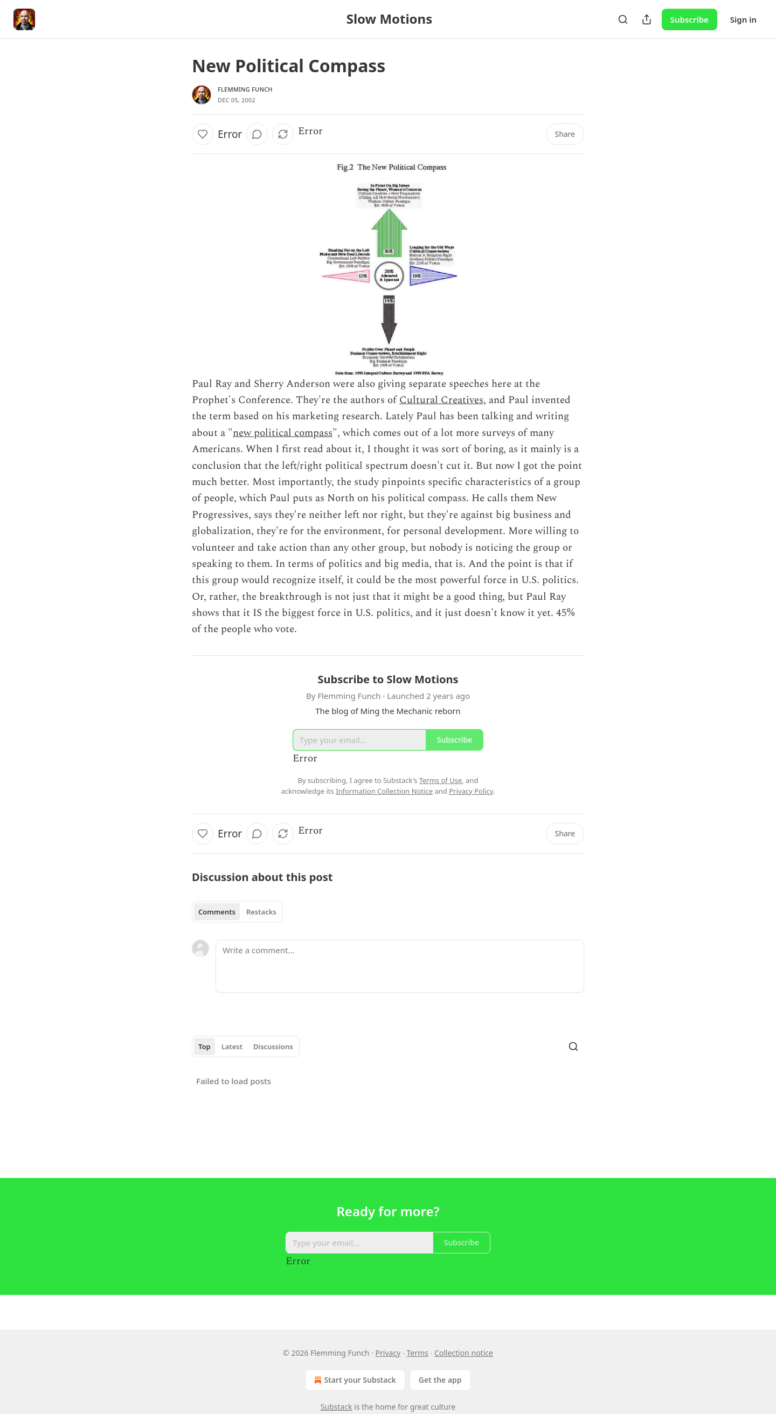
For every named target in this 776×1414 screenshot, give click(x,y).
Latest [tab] (231, 1046)
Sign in (743, 19)
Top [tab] (204, 1046)
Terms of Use (440, 780)
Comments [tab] (216, 912)
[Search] (623, 19)
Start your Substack (354, 1380)
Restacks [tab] (261, 912)
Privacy (388, 1353)
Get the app (440, 1380)
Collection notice (463, 1353)
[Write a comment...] (400, 966)
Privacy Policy (471, 791)
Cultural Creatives (441, 400)
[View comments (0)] (257, 134)
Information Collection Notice (384, 791)
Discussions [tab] (273, 1046)
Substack (336, 1407)
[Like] (202, 134)
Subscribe (689, 19)
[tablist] (237, 912)
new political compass (282, 433)
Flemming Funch (245, 89)
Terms (417, 1353)
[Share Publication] (646, 19)
